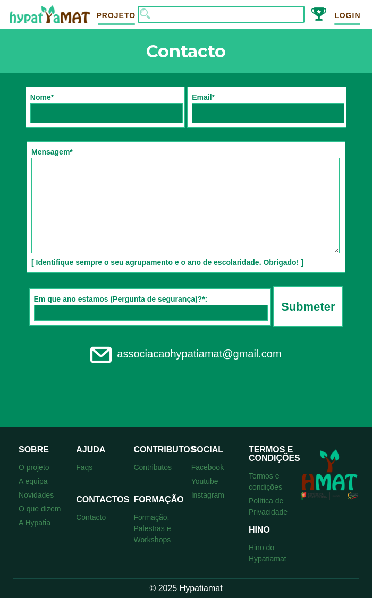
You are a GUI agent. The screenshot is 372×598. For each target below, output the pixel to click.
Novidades (36, 495)
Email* (268, 108)
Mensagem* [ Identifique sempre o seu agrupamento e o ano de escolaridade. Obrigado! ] (185, 207)
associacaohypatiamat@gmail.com (185, 354)
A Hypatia (34, 522)
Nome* (106, 108)
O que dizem (40, 509)
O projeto (34, 467)
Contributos (152, 467)
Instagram (207, 495)
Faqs (84, 467)
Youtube (204, 481)
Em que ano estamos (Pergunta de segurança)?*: (151, 308)
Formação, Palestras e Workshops (152, 528)
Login (347, 15)
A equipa (33, 481)
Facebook (207, 467)
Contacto (91, 517)
